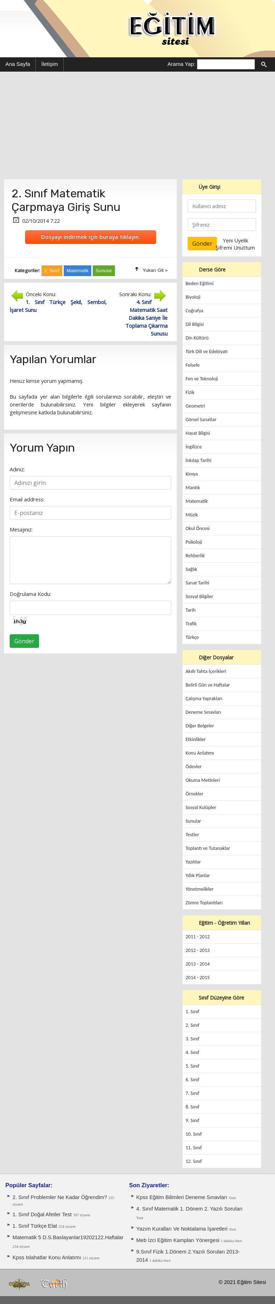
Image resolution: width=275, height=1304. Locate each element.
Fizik (189, 392)
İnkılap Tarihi (198, 460)
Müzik (191, 515)
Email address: (27, 499)
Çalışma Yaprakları (203, 699)
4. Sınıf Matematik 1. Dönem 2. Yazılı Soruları (189, 1209)
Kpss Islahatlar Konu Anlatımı (48, 1257)
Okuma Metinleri (202, 780)
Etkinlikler (195, 739)
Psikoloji (193, 542)
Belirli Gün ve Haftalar (207, 685)
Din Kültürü (196, 338)
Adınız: (17, 469)
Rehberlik (195, 556)
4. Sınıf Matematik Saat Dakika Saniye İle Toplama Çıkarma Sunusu (146, 317)
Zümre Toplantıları (203, 903)
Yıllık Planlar (197, 875)
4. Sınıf (192, 1052)
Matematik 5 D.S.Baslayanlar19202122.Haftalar (68, 1237)
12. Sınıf (193, 1161)
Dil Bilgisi (194, 324)
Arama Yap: (182, 64)
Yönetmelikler (199, 889)
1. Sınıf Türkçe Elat (35, 1226)
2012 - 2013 (197, 950)
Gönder (24, 641)
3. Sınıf (192, 1039)
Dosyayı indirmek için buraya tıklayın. (90, 236)
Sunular (193, 821)
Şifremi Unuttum (235, 247)
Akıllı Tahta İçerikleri (205, 671)
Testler (192, 835)
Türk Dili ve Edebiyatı (206, 351)
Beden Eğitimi (199, 283)
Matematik (196, 501)
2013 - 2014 (197, 964)
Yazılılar (193, 862)
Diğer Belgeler (199, 726)
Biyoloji (193, 297)
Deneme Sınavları (203, 712)
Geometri (195, 406)
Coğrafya (194, 311)
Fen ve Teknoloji (201, 379)
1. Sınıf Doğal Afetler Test (43, 1214)
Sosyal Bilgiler (199, 596)
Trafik (191, 624)
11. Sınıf (193, 1148)
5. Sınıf (192, 1066)
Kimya (191, 474)
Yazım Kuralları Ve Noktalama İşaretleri (182, 1229)
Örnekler (194, 794)
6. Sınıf (192, 1080)
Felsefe (192, 365)
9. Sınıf (192, 1120)
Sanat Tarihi (197, 583)
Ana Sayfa (17, 64)
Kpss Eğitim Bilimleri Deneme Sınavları (182, 1197)
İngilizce (193, 447)
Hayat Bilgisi (197, 433)
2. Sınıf (192, 1025)
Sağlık (191, 569)
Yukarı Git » (155, 270)
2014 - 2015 (197, 978)
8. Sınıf (192, 1107)
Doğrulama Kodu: (30, 593)
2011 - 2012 (197, 937)
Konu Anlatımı (199, 753)
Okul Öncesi (197, 528)
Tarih (190, 610)
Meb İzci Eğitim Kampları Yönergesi (178, 1240)
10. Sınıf (193, 1134)
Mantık (192, 488)
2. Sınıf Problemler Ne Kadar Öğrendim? (60, 1197)
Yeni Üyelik (235, 240)
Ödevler (193, 767)
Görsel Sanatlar (200, 420)
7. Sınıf (192, 1093)
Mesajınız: (21, 529)
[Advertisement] (137, 125)
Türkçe (192, 637)
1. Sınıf (192, 1012)
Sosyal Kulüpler (200, 807)
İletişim (49, 64)
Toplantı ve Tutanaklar (207, 848)
